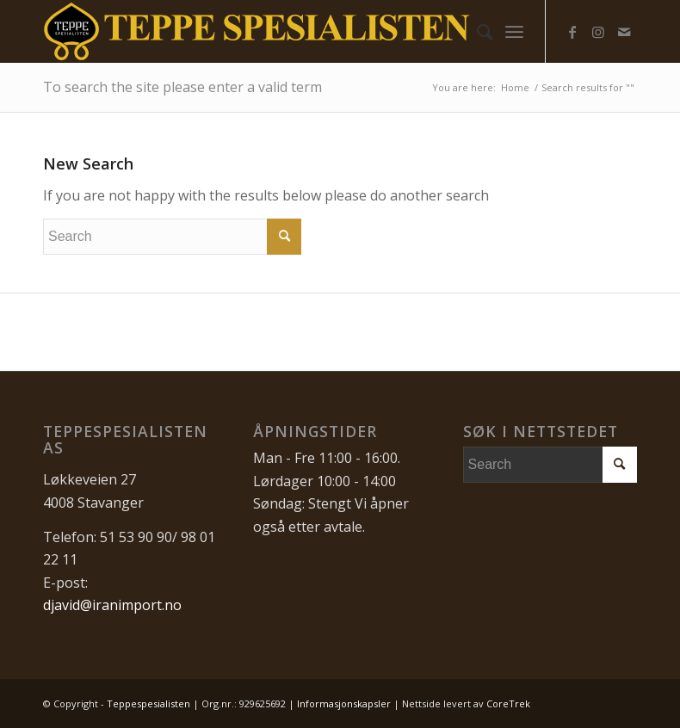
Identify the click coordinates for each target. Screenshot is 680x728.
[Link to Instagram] (598, 32)
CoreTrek (508, 703)
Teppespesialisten (148, 703)
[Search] (476, 31)
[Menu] (514, 32)
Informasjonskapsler (344, 703)
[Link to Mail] (624, 32)
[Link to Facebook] (572, 32)
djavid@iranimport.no (112, 604)
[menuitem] (476, 31)
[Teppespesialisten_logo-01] (257, 31)
